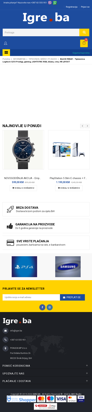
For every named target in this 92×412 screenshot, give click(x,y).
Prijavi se (85, 7)
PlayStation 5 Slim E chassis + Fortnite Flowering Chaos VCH (70, 178)
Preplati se (74, 297)
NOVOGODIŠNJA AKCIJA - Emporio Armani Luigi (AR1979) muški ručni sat (24, 178)
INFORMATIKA (19, 59)
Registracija (71, 7)
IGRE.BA (37, 394)
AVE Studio (76, 394)
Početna (6, 59)
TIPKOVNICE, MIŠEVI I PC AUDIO (43, 59)
